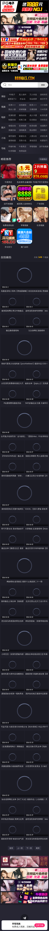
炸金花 (22, 99)
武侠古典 (43, 136)
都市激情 (12, 136)
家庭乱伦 (22, 136)
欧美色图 (33, 125)
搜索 (43, 85)
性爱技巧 (43, 140)
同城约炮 (12, 146)
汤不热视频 (43, 146)
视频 (3, 106)
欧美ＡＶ (33, 105)
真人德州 (22, 94)
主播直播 (33, 109)
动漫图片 (43, 125)
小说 (3, 137)
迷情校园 (12, 140)
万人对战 (33, 94)
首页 (11, 848)
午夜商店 (22, 146)
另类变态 (43, 119)
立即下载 (39, 925)
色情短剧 (22, 151)
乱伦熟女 (33, 119)
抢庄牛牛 (43, 99)
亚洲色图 (22, 125)
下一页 (29, 848)
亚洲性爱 (12, 115)
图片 (3, 127)
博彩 (3, 96)
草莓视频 (33, 146)
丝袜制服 (22, 109)
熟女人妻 (12, 109)
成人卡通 (33, 115)
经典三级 (22, 119)
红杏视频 (12, 151)
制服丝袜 (12, 119)
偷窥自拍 (12, 125)
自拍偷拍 (22, 105)
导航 (3, 148)
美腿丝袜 (12, 130)
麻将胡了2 (12, 99)
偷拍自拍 (22, 115)
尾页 (38, 848)
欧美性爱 (43, 115)
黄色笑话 (33, 140)
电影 (3, 117)
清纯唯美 (22, 130)
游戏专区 (43, 94)
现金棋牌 (33, 99)
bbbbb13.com (24, 78)
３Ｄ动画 (43, 105)
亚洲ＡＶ (12, 105)
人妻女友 (33, 136)
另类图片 (43, 130)
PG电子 (12, 94)
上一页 (20, 848)
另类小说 (22, 140)
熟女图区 (33, 130)
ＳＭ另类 (43, 109)
